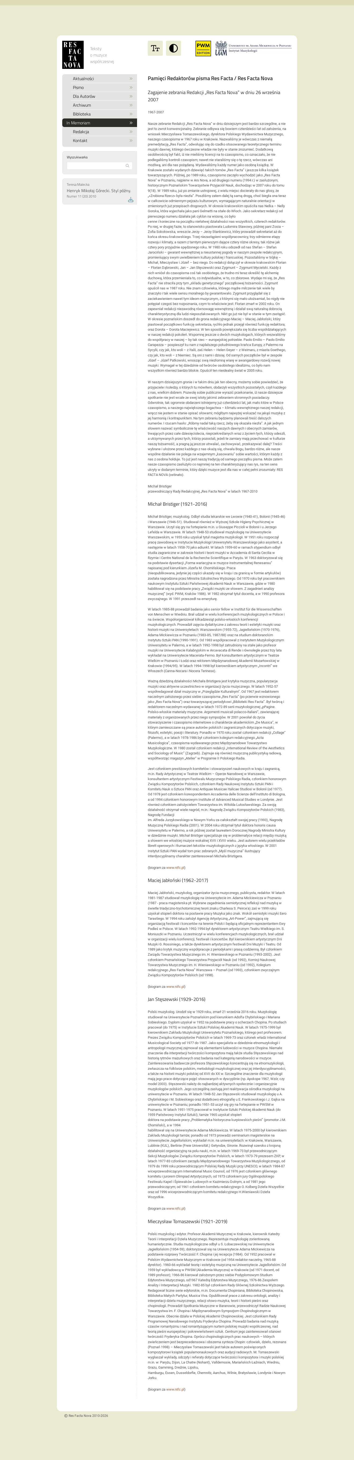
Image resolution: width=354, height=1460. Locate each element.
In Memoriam (100, 123)
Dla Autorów (103, 96)
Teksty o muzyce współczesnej (102, 55)
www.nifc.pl (175, 868)
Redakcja (103, 131)
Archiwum (103, 105)
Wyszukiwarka (77, 157)
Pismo (103, 87)
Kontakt (103, 140)
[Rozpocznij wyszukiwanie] (127, 166)
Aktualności (103, 78)
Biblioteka (103, 114)
